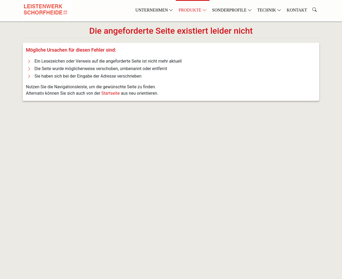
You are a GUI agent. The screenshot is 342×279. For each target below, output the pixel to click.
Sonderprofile (232, 10)
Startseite (110, 93)
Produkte (192, 10)
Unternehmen (154, 10)
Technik (269, 10)
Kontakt (297, 10)
